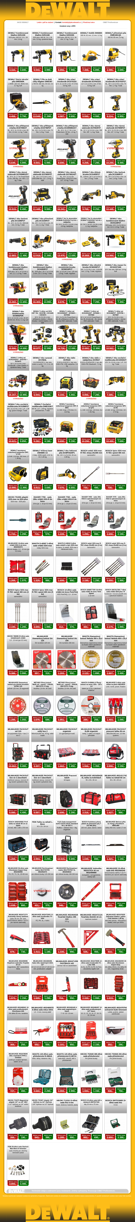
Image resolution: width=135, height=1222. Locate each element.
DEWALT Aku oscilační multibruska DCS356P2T (18, 405)
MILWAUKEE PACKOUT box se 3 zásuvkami (42, 776)
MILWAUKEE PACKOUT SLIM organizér (91, 730)
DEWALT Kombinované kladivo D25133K (18, 34)
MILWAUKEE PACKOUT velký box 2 (42, 730)
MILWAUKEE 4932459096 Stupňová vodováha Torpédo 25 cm (18, 963)
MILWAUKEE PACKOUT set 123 (18, 730)
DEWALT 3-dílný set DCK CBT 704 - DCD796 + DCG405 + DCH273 (42, 313)
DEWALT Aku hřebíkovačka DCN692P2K (18, 313)
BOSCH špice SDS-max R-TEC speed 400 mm (115, 452)
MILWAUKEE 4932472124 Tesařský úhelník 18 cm (91, 916)
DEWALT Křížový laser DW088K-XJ (42, 452)
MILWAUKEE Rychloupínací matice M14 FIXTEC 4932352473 (42, 870)
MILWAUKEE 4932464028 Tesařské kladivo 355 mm (67, 917)
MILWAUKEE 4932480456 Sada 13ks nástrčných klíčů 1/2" (42, 963)
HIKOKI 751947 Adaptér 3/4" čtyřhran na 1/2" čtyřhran (42, 1101)
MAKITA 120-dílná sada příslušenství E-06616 (42, 1055)
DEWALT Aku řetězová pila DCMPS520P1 (67, 452)
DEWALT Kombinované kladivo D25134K (42, 34)
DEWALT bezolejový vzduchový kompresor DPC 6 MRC (67, 406)
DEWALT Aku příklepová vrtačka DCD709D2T (18, 127)
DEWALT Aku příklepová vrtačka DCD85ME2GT (67, 127)
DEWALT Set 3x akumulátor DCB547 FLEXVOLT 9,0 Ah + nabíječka (91, 220)
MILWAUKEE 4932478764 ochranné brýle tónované (116, 1009)
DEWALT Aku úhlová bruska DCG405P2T (91, 173)
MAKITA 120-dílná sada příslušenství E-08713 (67, 1055)
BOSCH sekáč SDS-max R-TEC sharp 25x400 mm (91, 452)
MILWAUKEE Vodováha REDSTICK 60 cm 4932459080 (91, 870)
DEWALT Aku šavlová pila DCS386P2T (18, 220)
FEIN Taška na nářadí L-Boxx (42, 823)
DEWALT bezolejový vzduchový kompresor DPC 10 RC (115, 406)
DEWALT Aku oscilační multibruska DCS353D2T (115, 359)
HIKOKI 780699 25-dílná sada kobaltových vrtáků (18, 637)
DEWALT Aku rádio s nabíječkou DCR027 (91, 359)
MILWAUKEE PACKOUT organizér (67, 730)
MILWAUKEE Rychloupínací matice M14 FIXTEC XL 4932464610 (66, 870)
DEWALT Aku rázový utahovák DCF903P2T (91, 127)
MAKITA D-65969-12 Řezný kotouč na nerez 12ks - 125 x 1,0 (91, 684)
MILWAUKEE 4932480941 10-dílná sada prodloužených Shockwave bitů (18, 1009)
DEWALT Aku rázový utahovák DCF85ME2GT (18, 173)
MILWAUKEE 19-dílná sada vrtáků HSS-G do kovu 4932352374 (18, 545)
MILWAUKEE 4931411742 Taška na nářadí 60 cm (116, 776)
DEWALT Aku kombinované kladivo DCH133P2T (115, 221)
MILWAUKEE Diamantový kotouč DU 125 (42, 638)
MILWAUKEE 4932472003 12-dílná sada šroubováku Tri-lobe (42, 916)
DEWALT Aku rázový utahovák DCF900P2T (42, 173)
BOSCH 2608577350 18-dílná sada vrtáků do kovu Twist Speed (91, 591)
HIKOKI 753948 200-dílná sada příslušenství (115, 1055)
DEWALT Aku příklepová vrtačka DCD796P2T (42, 127)
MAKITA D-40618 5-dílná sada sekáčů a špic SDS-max (67, 544)
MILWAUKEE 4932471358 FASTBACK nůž (67, 962)
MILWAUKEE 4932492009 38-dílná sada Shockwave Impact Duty (115, 963)
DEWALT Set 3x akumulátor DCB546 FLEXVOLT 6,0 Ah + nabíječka (66, 220)
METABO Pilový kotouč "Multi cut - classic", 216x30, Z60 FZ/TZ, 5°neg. (42, 684)
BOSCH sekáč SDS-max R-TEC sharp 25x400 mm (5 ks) (115, 544)
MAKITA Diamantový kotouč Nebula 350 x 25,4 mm (91, 638)
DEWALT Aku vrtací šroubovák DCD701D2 (66, 80)
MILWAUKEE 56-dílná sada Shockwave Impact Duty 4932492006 (18, 870)
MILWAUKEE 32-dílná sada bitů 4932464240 (115, 869)
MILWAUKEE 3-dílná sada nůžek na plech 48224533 (115, 683)
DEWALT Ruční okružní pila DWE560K (18, 80)
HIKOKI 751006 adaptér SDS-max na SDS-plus (18, 498)
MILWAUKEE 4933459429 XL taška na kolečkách (91, 776)
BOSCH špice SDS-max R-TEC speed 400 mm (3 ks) (18, 592)
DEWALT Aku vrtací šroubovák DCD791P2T (115, 80)
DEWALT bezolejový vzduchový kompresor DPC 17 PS (18, 452)
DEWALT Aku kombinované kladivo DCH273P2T (18, 267)
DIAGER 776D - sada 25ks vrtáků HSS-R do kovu (67, 499)
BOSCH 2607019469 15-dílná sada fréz (115, 1101)
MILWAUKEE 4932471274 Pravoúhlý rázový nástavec (18, 915)
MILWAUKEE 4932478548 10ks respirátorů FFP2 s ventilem (18, 1056)
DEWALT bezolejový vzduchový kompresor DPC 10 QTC (91, 406)
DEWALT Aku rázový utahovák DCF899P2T (115, 127)
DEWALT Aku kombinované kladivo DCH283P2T (42, 267)
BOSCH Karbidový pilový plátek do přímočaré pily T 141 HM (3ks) (91, 823)
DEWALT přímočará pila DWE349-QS (115, 34)
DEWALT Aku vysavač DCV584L (42, 359)
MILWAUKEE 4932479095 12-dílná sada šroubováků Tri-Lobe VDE (91, 963)
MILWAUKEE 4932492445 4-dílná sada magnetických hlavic (67, 1009)
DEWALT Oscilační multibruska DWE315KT (42, 405)
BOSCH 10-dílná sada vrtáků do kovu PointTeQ (67, 591)
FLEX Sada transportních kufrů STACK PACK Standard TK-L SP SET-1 (67, 823)
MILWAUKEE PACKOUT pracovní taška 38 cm (115, 730)
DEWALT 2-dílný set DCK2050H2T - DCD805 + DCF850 (66, 313)
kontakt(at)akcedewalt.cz (71, 22)
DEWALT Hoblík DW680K (91, 33)
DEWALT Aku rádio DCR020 (67, 359)
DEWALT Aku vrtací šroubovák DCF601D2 (91, 80)
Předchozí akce (89, 22)
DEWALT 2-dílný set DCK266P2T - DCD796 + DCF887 (116, 313)
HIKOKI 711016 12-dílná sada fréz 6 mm (67, 1101)
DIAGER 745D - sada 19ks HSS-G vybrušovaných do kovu (91, 499)
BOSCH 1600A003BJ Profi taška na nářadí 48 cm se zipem (18, 823)
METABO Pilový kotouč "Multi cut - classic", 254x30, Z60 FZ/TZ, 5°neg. (67, 684)
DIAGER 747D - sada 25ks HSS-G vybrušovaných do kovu (115, 499)
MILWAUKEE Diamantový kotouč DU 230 (67, 638)
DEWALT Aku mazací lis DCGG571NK (115, 266)
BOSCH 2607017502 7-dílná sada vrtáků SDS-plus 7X (115, 591)
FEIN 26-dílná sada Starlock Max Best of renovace (18, 1147)
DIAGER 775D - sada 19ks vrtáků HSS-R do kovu (42, 499)
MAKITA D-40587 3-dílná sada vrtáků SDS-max (42, 544)
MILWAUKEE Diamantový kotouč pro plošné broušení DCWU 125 (18, 684)
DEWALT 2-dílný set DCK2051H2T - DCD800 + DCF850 (91, 313)
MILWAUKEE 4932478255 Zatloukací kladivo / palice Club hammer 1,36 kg (115, 916)
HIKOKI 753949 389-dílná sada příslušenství (91, 1055)
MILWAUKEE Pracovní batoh (67, 776)
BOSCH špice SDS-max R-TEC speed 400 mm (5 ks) (42, 592)
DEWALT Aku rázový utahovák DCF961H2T (66, 173)
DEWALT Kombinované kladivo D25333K (67, 34)
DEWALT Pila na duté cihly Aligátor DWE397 (42, 80)
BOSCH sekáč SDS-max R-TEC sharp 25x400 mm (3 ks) (91, 544)
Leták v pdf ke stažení (45, 22)
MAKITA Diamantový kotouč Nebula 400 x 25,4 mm (116, 638)
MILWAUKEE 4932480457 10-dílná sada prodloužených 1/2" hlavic (91, 1009)
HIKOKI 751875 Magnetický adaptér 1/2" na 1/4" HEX (18, 1101)
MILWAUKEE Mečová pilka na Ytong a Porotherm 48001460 (116, 823)
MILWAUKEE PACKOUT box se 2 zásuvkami (18, 776)
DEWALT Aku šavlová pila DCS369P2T (115, 173)
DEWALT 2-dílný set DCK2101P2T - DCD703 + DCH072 (18, 359)
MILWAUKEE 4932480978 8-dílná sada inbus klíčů (43, 1009)
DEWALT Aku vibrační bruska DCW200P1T (91, 266)
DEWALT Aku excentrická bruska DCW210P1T (67, 267)
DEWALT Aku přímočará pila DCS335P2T (42, 220)
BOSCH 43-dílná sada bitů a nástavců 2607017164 (91, 1101)
